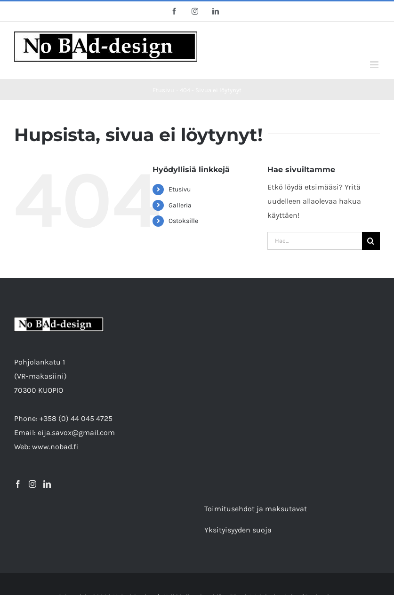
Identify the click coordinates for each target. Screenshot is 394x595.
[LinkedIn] (47, 484)
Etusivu (180, 189)
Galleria (180, 205)
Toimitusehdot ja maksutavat (255, 508)
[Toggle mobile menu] (375, 65)
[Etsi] (371, 241)
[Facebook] (18, 484)
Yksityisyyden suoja (238, 529)
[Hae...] (314, 241)
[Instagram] (32, 484)
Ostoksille (183, 221)
